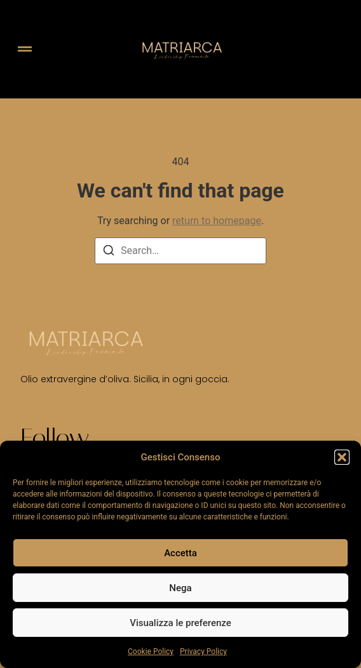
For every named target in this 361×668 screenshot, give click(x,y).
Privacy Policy (203, 651)
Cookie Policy (151, 651)
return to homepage (216, 221)
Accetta (180, 553)
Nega (180, 588)
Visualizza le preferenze (180, 623)
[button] (342, 457)
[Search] (108, 252)
